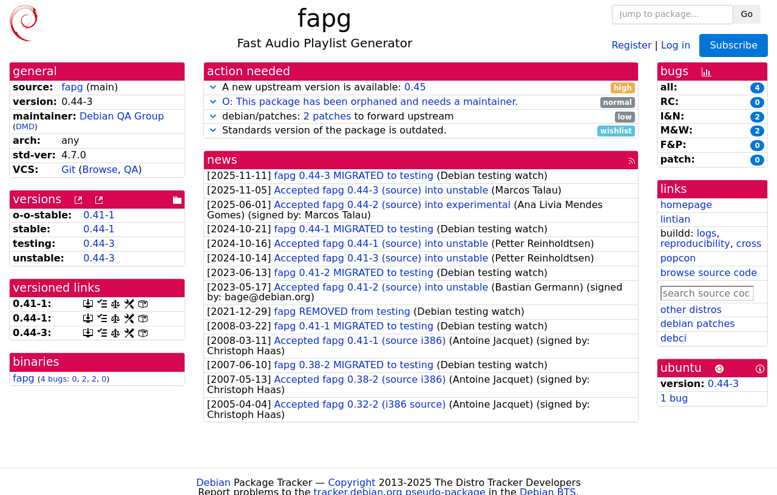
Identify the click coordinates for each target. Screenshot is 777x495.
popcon (678, 258)
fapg (72, 87)
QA (131, 169)
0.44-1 (99, 229)
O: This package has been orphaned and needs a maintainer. (370, 101)
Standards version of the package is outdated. (421, 131)
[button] (213, 87)
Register (632, 44)
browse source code (708, 272)
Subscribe (734, 45)
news (222, 160)
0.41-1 (99, 215)
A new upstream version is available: (421, 87)
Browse (100, 169)
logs (707, 233)
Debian (213, 482)
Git (68, 169)
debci (673, 338)
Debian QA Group (122, 116)
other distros (691, 309)
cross (748, 243)
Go (747, 14)
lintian (675, 219)
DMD (25, 126)
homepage (686, 204)
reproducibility (695, 243)
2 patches (327, 116)
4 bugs (54, 378)
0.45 (415, 87)
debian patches (697, 323)
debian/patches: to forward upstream (421, 117)
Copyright (351, 482)
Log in (675, 44)
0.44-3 (99, 243)
